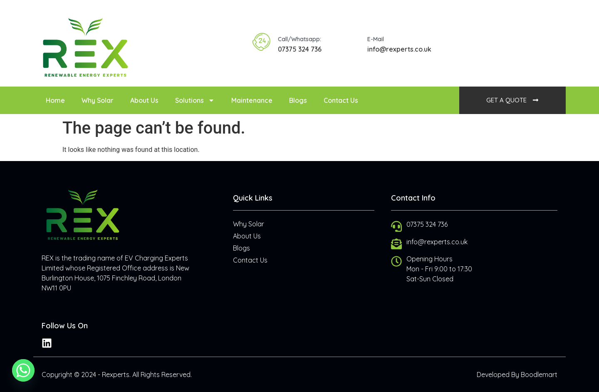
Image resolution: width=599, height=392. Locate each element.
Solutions (195, 100)
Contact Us (341, 100)
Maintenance (251, 100)
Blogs (298, 100)
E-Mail (375, 39)
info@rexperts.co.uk (399, 49)
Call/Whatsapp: (299, 39)
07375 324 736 (300, 49)
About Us (144, 100)
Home (55, 100)
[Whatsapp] (23, 370)
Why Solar (98, 100)
